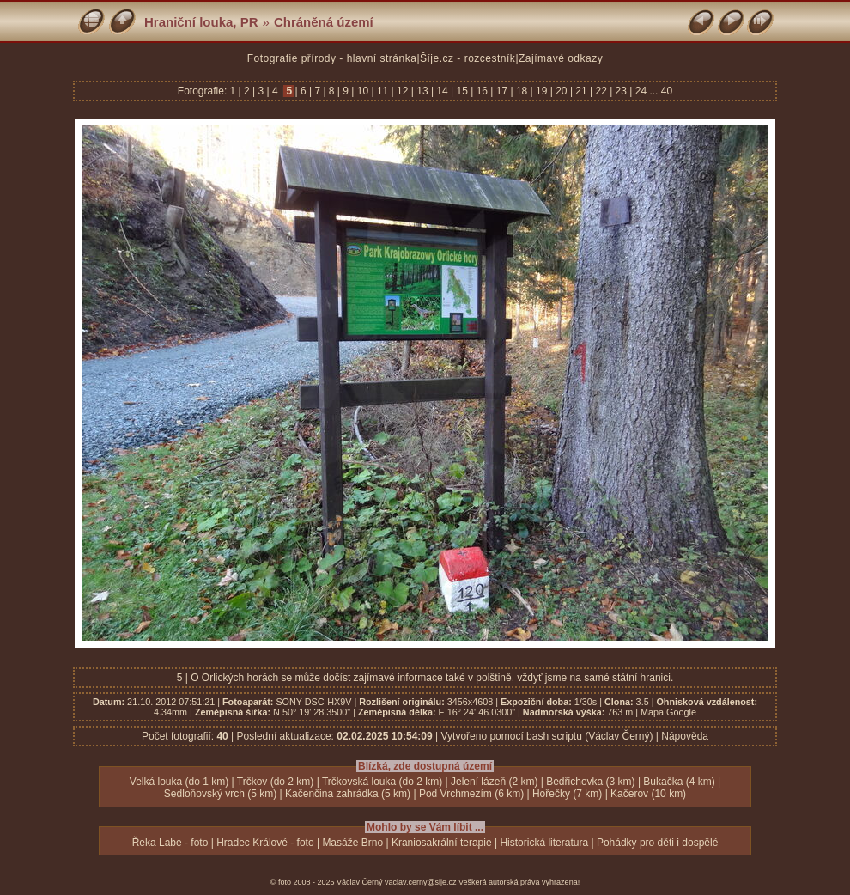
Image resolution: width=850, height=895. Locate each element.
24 (640, 91)
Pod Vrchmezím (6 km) (471, 794)
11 (383, 91)
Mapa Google (668, 712)
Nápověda (684, 736)
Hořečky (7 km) (567, 794)
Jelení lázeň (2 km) (494, 782)
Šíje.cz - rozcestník (467, 58)
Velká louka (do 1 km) (179, 782)
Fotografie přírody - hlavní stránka (332, 58)
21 (581, 91)
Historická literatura (544, 843)
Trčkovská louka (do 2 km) (382, 782)
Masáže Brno (352, 843)
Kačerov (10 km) (648, 794)
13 (422, 91)
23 (620, 91)
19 (541, 91)
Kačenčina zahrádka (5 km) (347, 794)
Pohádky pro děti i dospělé (657, 843)
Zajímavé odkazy (561, 58)
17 (501, 91)
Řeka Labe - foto (170, 843)
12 (402, 91)
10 (362, 91)
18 (522, 91)
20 (561, 91)
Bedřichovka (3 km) (590, 782)
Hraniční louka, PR (201, 22)
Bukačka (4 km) (678, 782)
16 (481, 91)
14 (442, 91)
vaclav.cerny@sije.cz (421, 882)
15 (462, 91)
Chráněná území (323, 22)
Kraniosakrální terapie (442, 843)
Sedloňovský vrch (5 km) (220, 794)
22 (601, 91)
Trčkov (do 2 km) (275, 782)
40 (666, 91)
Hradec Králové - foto (264, 843)
